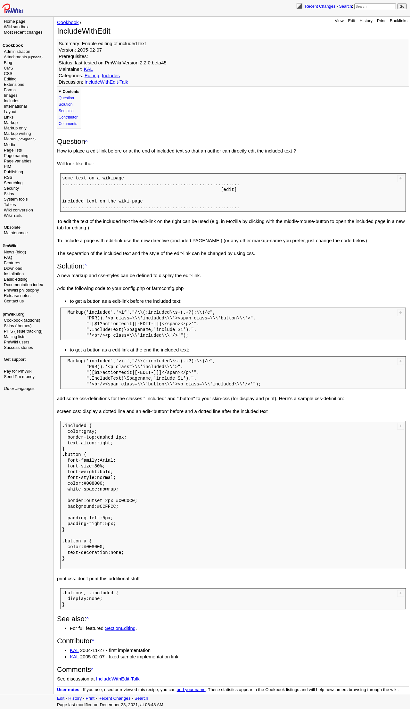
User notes (68, 689)
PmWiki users (16, 342)
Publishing (13, 171)
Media (9, 144)
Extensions (14, 84)
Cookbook (13, 45)
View (339, 20)
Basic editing (16, 279)
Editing (10, 79)
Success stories (18, 347)
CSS (8, 73)
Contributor (68, 117)
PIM (7, 166)
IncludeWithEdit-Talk (106, 82)
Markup (11, 122)
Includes (11, 100)
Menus (20, 138)
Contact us (14, 301)
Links (8, 117)
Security (11, 188)
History (366, 20)
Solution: (66, 104)
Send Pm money (19, 376)
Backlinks (398, 20)
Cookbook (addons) (22, 320)
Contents (71, 91)
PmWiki (10, 245)
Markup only (15, 128)
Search (345, 6)
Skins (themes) (18, 325)
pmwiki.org (14, 314)
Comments (68, 123)
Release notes (17, 295)
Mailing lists (14, 336)
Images (11, 95)
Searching (13, 182)
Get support (15, 359)
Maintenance (16, 232)
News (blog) (15, 252)
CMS (8, 68)
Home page (14, 21)
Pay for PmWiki (18, 371)
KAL (88, 69)
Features (12, 262)
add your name (191, 689)
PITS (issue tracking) (23, 331)
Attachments (23, 56)
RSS (8, 177)
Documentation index (23, 284)
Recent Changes (320, 6)
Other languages (19, 388)
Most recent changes (23, 32)
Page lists (13, 150)
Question (66, 98)
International (15, 106)
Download (13, 268)
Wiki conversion (18, 210)
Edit (351, 20)
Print (381, 20)
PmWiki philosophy (21, 290)
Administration (17, 51)
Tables (10, 204)
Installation (14, 273)
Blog (8, 62)
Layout (10, 111)
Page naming (16, 155)
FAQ (8, 257)
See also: (67, 111)
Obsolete (12, 227)
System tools (16, 199)
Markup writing (17, 133)
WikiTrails (13, 215)
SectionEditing (120, 628)
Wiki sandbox (16, 26)
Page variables (17, 161)
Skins (9, 193)
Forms (10, 89)
